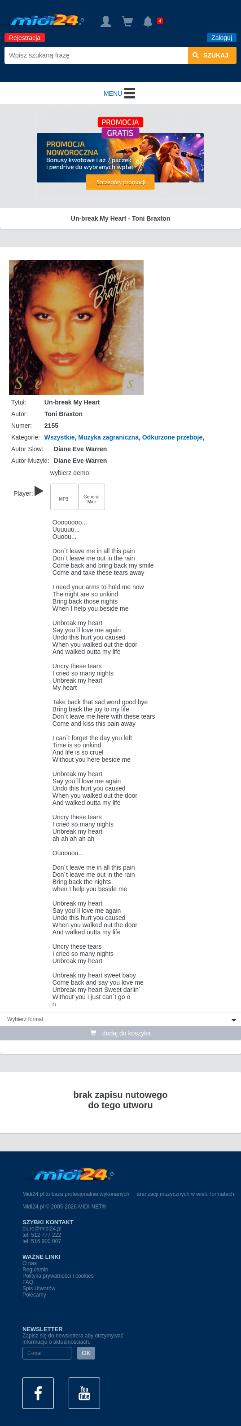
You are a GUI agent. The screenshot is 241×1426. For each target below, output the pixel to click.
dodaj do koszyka (120, 1033)
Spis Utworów (38, 1288)
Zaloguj (221, 37)
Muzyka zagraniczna (108, 437)
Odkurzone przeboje (172, 437)
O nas (29, 1263)
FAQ (27, 1282)
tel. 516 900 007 (41, 1241)
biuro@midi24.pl (41, 1229)
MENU (120, 93)
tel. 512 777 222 (41, 1235)
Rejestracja (24, 37)
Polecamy (34, 1295)
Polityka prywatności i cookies (58, 1276)
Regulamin (35, 1269)
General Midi (91, 499)
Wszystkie (59, 437)
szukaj (210, 55)
